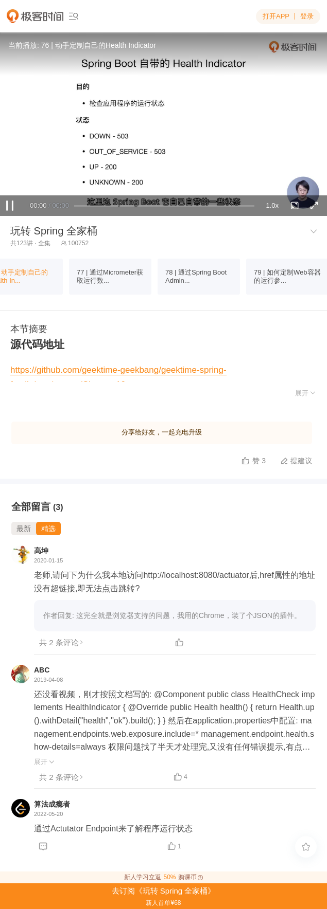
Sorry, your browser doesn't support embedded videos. (163, 124)
